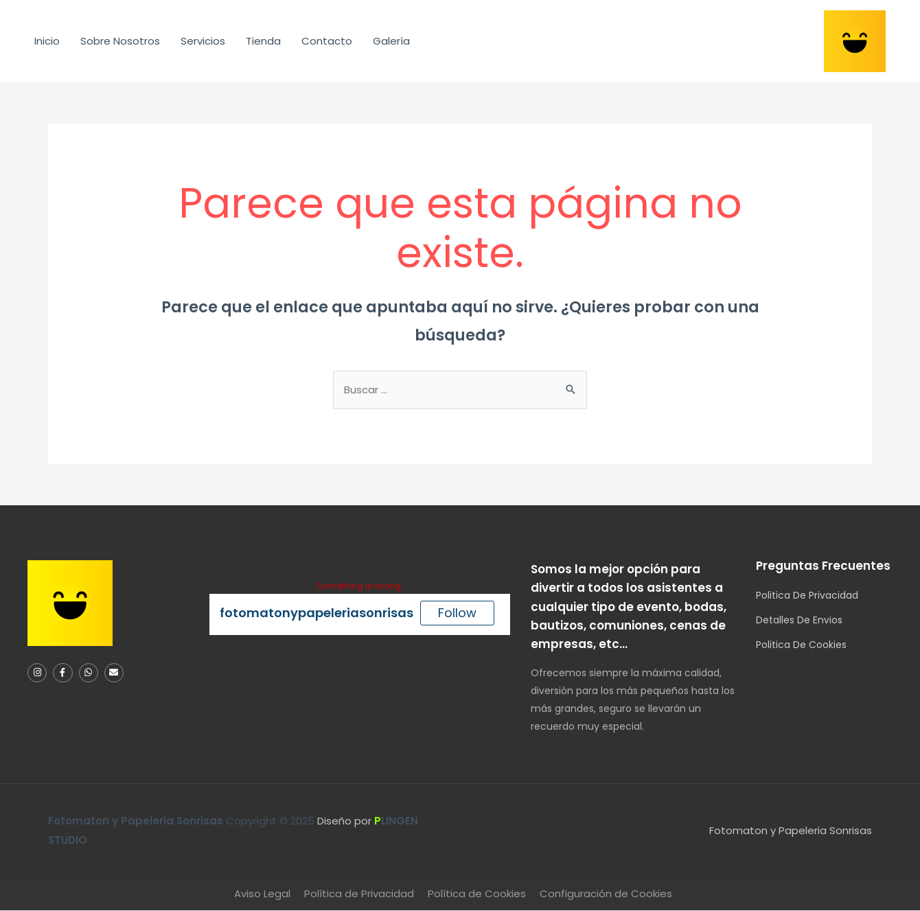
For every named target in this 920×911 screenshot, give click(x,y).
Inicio (47, 41)
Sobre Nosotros (120, 41)
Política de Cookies (477, 894)
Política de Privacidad (359, 894)
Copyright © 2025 (183, 821)
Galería (391, 41)
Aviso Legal (262, 894)
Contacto (326, 41)
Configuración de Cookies (606, 894)
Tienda (263, 41)
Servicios (203, 41)
